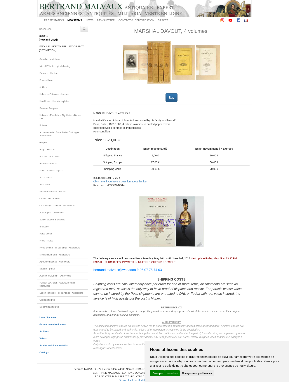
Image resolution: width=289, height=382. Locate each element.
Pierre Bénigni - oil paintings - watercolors (59, 247)
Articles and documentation (53, 345)
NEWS (89, 20)
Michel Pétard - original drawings (55, 66)
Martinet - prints (47, 268)
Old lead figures (47, 300)
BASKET (163, 20)
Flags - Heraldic (47, 149)
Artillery (43, 87)
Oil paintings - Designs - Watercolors (57, 205)
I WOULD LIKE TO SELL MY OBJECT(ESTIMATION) (61, 48)
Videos (43, 338)
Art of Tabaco (45, 177)
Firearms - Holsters (48, 73)
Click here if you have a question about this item (120, 181)
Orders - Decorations (49, 198)
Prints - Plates (46, 240)
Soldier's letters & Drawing (52, 219)
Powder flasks (46, 80)
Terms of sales (127, 380)
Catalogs (44, 352)
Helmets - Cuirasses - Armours (54, 94)
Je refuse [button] (172, 373)
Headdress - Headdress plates (54, 101)
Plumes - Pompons (48, 108)
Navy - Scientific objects (51, 170)
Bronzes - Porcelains (49, 156)
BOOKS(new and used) (48, 37)
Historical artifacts (48, 163)
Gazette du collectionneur (52, 324)
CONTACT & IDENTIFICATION (136, 20)
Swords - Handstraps (49, 59)
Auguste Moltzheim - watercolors (55, 275)
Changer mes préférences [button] (197, 373)
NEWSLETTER (106, 20)
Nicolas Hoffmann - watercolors (54, 254)
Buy (171, 97)
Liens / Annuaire (47, 317)
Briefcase (44, 226)
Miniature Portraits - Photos (52, 191)
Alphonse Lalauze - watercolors (54, 261)
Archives (44, 331)
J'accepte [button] (157, 373)
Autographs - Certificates (51, 212)
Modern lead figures (49, 307)
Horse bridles (45, 233)
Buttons (43, 125)
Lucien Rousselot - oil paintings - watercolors (61, 293)
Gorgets (43, 142)
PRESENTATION (54, 20)
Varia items (44, 184)
